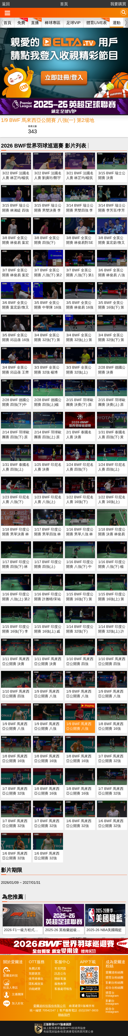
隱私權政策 (36, 983)
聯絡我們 (64, 1014)
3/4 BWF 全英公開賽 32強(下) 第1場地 (111, 340)
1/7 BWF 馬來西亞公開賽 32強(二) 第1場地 (14, 826)
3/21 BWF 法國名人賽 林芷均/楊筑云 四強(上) (79, 178)
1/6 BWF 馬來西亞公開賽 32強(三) (110, 826)
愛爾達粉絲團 (114, 972)
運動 (117, 23)
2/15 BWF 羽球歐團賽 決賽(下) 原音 (79, 404)
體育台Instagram (112, 994)
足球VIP (73, 23)
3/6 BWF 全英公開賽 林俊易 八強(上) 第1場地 (111, 275)
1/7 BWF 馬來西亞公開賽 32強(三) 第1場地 (110, 793)
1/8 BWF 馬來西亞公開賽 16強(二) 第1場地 (46, 761)
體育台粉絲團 (114, 977)
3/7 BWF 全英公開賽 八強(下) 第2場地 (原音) (48, 275)
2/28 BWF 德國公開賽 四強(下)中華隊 (15, 404)
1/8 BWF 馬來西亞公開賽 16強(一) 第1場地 (78, 761)
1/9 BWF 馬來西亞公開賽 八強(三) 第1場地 (78, 696)
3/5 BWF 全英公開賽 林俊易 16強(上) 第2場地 (79, 307)
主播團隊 (18, 994)
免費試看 (34, 968)
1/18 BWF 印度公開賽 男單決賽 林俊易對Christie (15, 534)
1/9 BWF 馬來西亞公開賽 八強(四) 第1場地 (46, 696)
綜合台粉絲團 (114, 987)
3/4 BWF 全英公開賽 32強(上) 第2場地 (79, 340)
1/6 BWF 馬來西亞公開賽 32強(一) (46, 858)
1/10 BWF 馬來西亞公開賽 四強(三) (79, 664)
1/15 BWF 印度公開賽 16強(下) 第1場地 (79, 599)
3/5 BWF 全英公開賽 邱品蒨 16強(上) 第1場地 (15, 340)
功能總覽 (34, 988)
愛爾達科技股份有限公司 (49, 1005)
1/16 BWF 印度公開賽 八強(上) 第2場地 (16, 599)
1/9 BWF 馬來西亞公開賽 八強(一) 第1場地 (14, 728)
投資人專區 (10, 987)
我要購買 (118, 4)
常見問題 (60, 968)
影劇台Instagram (112, 1002)
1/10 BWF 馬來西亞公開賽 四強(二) (111, 664)
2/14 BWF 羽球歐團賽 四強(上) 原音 (47, 437)
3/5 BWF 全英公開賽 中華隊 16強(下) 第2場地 (47, 307)
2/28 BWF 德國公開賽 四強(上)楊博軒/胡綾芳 (47, 404)
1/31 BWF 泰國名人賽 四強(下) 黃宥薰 (111, 437)
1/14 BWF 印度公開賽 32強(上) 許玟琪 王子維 (111, 631)
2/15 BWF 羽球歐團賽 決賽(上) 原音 (111, 404)
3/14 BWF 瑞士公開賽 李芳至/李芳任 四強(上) (111, 210)
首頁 (64, 4)
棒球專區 (52, 23)
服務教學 (60, 983)
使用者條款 (36, 978)
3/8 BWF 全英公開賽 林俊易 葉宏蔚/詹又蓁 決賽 (15, 242)
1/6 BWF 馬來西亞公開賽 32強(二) (14, 858)
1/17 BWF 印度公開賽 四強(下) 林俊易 (15, 566)
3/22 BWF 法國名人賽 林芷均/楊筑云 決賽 (15, 178)
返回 (6, 4)
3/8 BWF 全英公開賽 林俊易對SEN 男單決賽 (79, 242)
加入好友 (18, 1003)
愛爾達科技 (10, 975)
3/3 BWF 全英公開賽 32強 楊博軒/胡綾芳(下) (46, 372)
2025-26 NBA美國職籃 (104, 930)
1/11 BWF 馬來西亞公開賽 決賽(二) (15, 664)
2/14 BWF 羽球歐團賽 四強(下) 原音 (15, 437)
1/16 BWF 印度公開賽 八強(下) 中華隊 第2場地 (79, 566)
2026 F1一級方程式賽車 (23, 930)
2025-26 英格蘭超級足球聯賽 (68, 930)
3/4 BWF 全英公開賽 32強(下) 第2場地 (47, 340)
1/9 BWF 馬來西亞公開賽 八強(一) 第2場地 (78, 728)
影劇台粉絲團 (114, 982)
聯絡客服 (60, 978)
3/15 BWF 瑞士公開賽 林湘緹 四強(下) (15, 210)
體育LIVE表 (96, 23)
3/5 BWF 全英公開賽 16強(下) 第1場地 (111, 307)
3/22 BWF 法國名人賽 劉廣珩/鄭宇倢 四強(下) (47, 178)
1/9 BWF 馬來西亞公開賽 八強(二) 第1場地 (110, 696)
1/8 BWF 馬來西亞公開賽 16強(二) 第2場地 (46, 793)
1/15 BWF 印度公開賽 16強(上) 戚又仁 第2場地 (47, 631)
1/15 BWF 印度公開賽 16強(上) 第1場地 (111, 599)
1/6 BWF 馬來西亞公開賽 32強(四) (78, 826)
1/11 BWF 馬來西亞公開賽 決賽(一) (47, 664)
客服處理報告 (63, 988)
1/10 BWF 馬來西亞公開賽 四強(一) (15, 696)
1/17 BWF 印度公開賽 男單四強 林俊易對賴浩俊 (47, 534)
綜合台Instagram (112, 1010)
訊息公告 (60, 973)
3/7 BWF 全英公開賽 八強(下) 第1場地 (80, 275)
